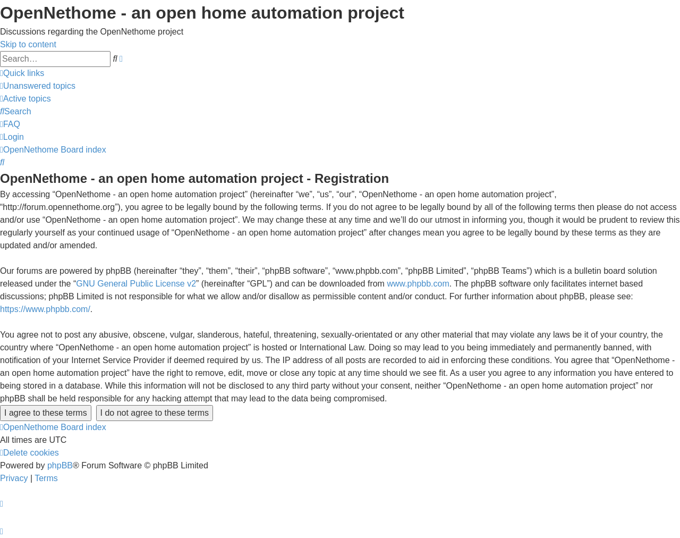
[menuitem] (37, 85)
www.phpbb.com (418, 283)
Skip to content (28, 44)
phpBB (60, 465)
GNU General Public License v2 (136, 283)
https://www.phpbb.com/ (45, 309)
